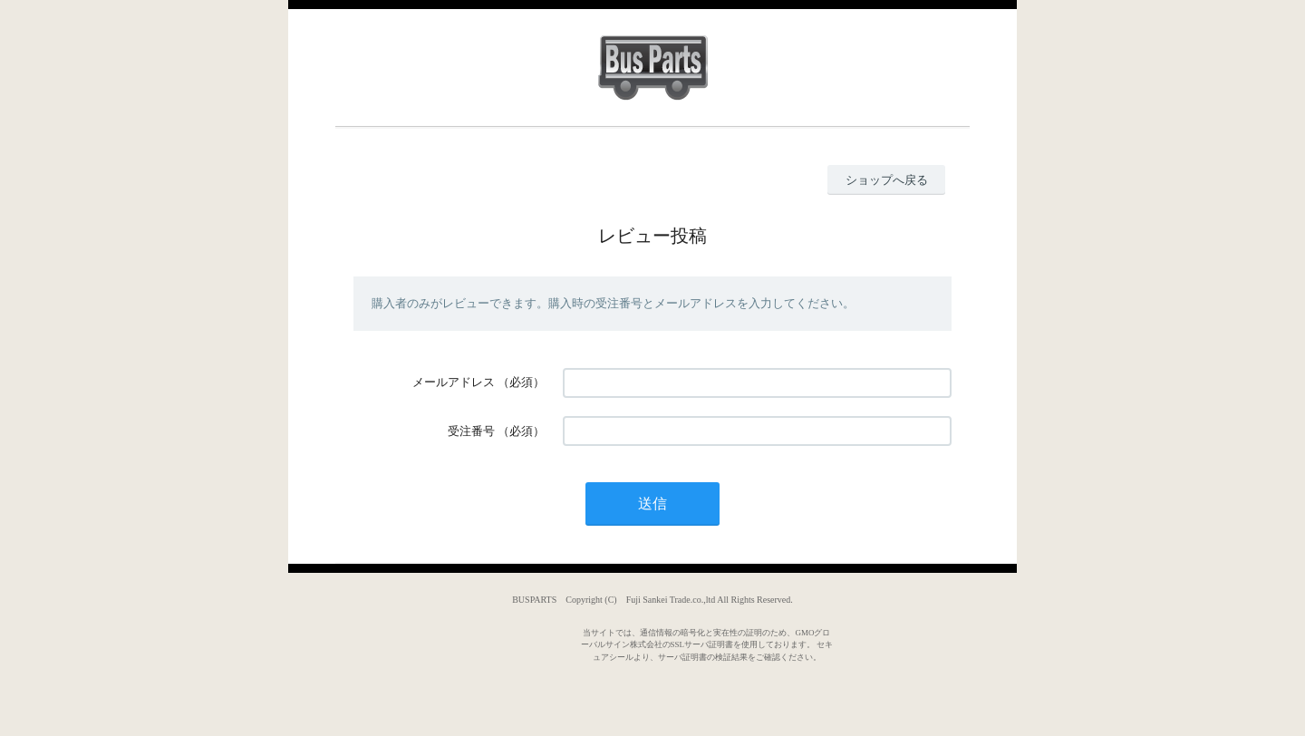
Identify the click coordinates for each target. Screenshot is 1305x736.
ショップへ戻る (887, 180)
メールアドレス (453, 382)
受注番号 (471, 431)
